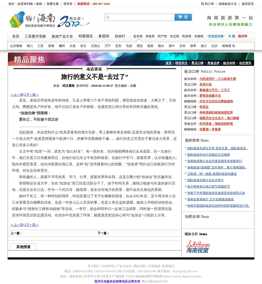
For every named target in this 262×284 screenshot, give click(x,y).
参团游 (103, 36)
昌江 (204, 46)
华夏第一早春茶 (210, 129)
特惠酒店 (86, 36)
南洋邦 (242, 36)
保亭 (193, 46)
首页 (15, 36)
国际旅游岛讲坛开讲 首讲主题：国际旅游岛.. (217, 148)
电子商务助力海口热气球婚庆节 (208, 186)
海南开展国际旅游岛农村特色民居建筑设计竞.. (218, 205)
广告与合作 (124, 266)
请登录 (67, 4)
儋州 (62, 46)
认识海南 (16, 46)
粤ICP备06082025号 (155, 281)
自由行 (120, 36)
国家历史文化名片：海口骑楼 (219, 118)
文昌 (72, 46)
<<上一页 (16, 94)
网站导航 (140, 266)
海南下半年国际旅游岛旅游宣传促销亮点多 (216, 193)
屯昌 (129, 46)
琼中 (172, 46)
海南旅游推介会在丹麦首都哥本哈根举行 (214, 161)
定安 (118, 46)
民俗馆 (186, 36)
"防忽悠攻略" (216, 36)
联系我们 (168, 266)
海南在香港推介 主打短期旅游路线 (210, 199)
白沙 (214, 46)
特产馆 (162, 36)
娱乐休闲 (229, 63)
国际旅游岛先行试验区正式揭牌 (208, 154)
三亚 (40, 46)
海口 (30, 46)
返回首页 (248, 4)
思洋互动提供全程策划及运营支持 (117, 281)
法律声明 (108, 266)
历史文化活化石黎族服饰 (216, 101)
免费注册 (53, 4)
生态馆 (174, 36)
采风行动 (205, 84)
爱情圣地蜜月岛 (210, 95)
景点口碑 (197, 63)
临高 (150, 46)
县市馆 (137, 36)
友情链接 (154, 266)
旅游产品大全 (62, 36)
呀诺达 (204, 107)
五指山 (95, 46)
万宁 (108, 46)
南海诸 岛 (228, 46)
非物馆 (198, 36)
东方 (83, 46)
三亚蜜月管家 (35, 36)
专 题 (231, 36)
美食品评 (213, 63)
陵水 (161, 46)
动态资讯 (245, 63)
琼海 (51, 46)
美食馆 (150, 36)
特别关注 (181, 63)
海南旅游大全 (228, 4)
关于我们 (94, 266)
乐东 (182, 46)
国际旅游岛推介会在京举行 (205, 180)
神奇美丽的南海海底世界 (216, 112)
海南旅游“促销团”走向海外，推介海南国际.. (216, 167)
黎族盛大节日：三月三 (214, 90)
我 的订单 (207, 4)
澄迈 (140, 46)
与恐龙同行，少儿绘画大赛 (217, 79)
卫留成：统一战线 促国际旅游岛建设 (212, 174)
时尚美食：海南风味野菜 (216, 124)
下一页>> (32, 94)
